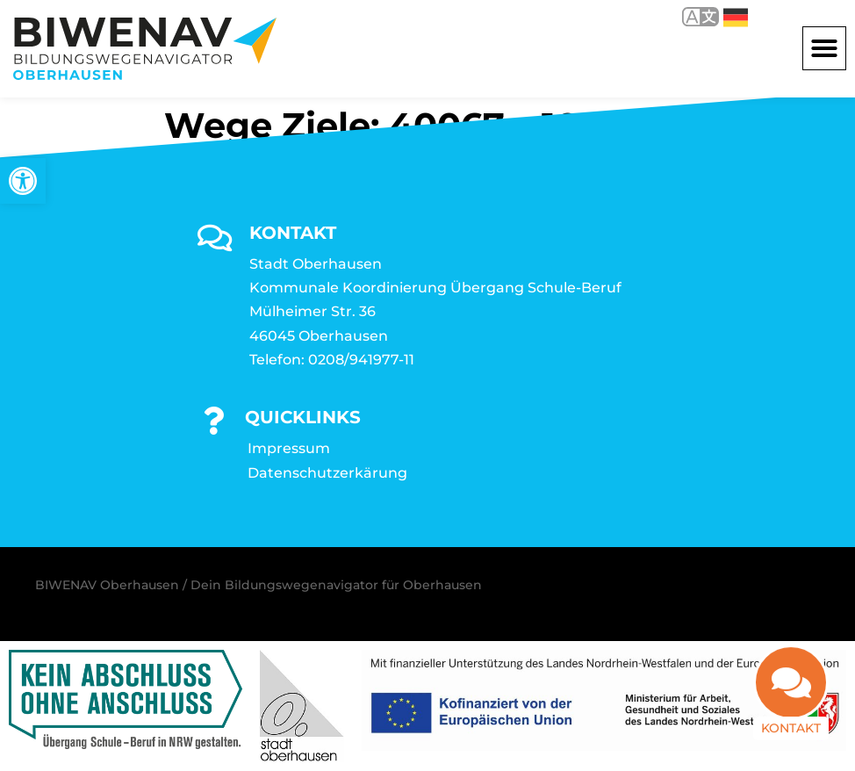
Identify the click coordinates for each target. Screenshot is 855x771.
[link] (23, 181)
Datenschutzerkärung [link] (327, 473)
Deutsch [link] (735, 17)
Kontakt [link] (791, 738)
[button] (824, 48)
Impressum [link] (289, 448)
